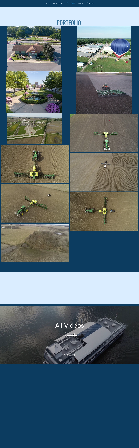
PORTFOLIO (69, 23)
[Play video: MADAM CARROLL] (69, 334)
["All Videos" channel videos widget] (69, 335)
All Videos (69, 355)
